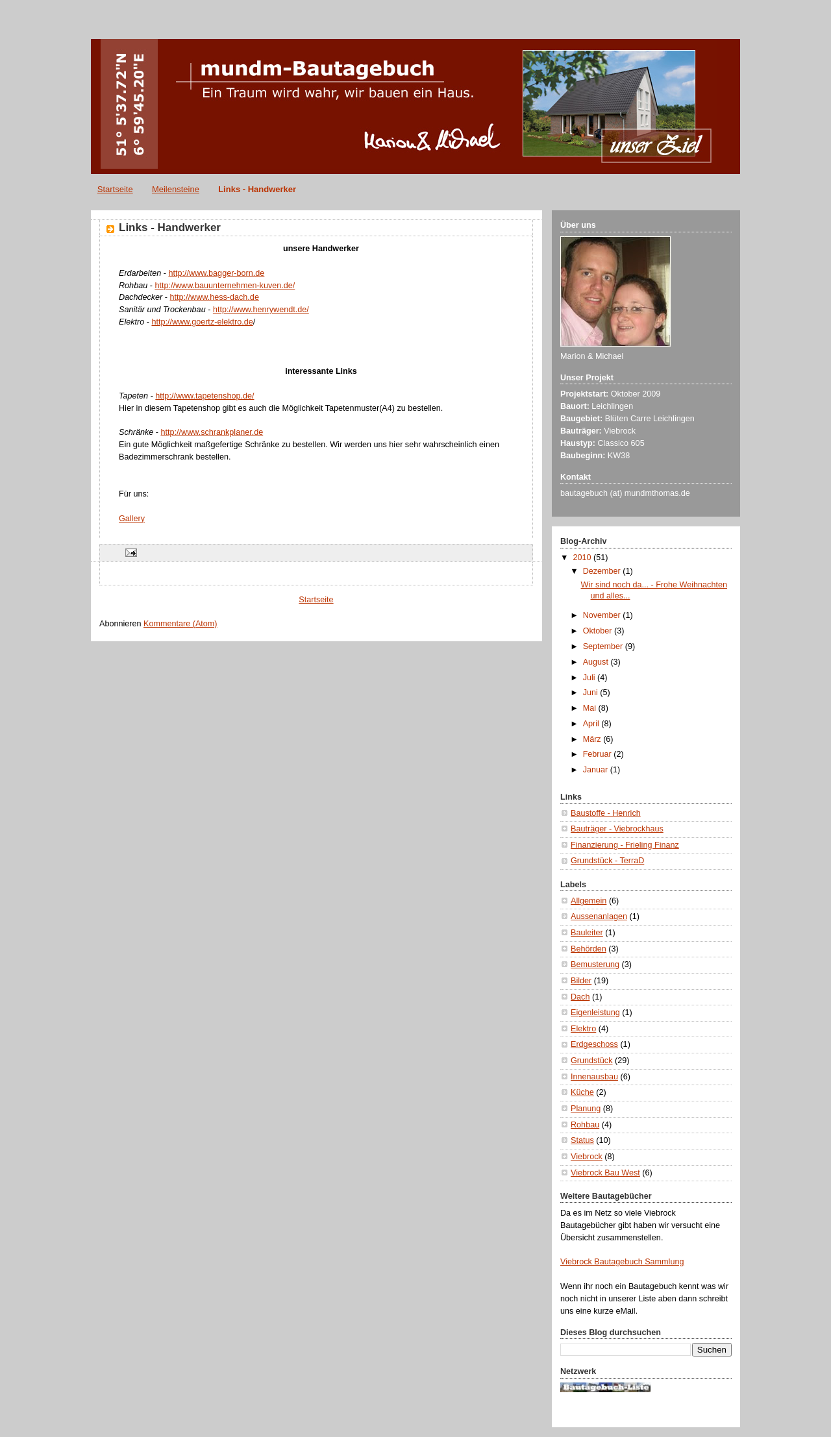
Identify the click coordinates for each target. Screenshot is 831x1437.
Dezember (603, 571)
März (593, 739)
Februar (598, 754)
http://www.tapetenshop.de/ (204, 395)
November (603, 615)
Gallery (132, 518)
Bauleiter (587, 932)
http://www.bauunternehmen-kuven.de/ (225, 285)
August (597, 662)
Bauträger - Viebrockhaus (617, 828)
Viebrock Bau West (605, 1172)
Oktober (598, 630)
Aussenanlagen (599, 916)
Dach (580, 996)
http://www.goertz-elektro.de (202, 321)
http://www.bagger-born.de (216, 273)
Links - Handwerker (257, 189)
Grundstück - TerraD (607, 860)
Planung (586, 1108)
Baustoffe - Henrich (606, 813)
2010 (583, 557)
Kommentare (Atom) (180, 623)
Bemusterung (595, 964)
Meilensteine (175, 189)
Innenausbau (594, 1076)
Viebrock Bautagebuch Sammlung (622, 1261)
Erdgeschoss (594, 1044)
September (604, 646)
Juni (592, 692)
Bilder (581, 980)
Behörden (588, 948)
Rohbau (585, 1124)
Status (582, 1140)
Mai (591, 708)
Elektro (583, 1028)
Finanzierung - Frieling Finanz (625, 845)
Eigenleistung (595, 1012)
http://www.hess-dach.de (214, 297)
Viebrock (586, 1156)
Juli (590, 677)
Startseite (115, 189)
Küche (582, 1092)
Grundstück (591, 1060)
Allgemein (588, 900)
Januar (596, 769)
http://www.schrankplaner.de (212, 432)
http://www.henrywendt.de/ (261, 309)
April (592, 723)
